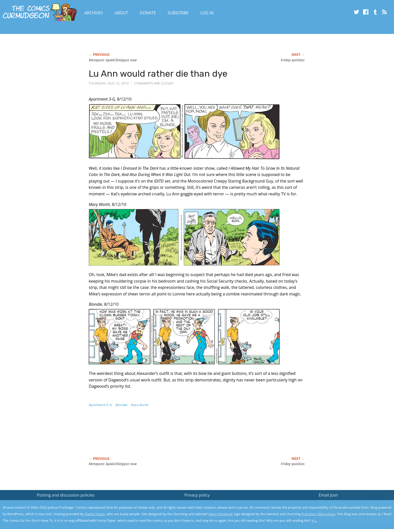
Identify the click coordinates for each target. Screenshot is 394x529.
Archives (93, 13)
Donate (148, 13)
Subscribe (178, 13)
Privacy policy (197, 495)
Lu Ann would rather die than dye (158, 73)
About (121, 13)
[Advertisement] (180, 437)
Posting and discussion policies (66, 495)
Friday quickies (293, 60)
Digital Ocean (95, 514)
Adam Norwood (220, 514)
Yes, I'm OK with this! (351, 510)
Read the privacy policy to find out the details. (349, 497)
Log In (207, 13)
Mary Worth (140, 405)
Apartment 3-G (100, 405)
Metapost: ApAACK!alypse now (113, 60)
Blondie (121, 405)
